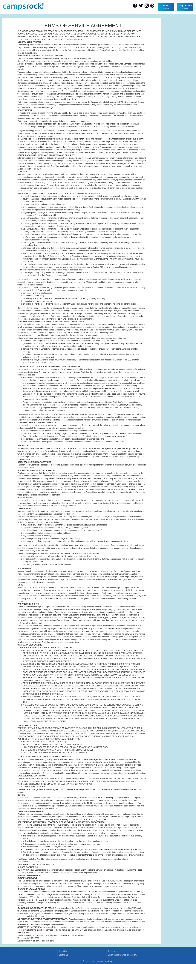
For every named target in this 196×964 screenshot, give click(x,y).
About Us (63, 951)
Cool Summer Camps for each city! (122, 955)
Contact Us (63, 955)
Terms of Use (113, 951)
